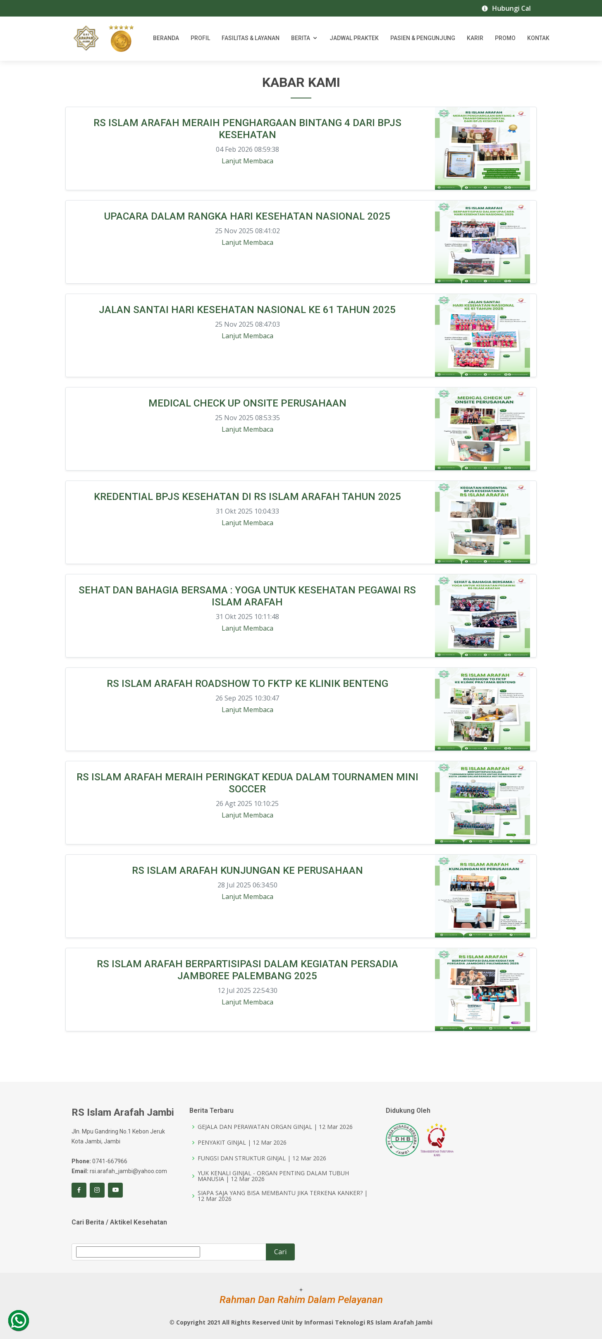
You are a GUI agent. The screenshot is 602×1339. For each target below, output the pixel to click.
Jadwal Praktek (354, 39)
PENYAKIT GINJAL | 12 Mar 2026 (242, 1142)
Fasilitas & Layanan (251, 39)
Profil (200, 39)
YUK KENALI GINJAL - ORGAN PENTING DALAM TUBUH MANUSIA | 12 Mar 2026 (273, 1176)
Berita (300, 39)
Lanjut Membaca (247, 161)
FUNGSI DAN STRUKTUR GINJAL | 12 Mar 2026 (262, 1158)
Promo (505, 39)
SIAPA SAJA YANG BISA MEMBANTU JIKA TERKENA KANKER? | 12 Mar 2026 (283, 1196)
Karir (475, 39)
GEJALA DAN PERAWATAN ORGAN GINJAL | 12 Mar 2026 (275, 1127)
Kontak (538, 39)
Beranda (166, 39)
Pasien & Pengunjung (422, 39)
